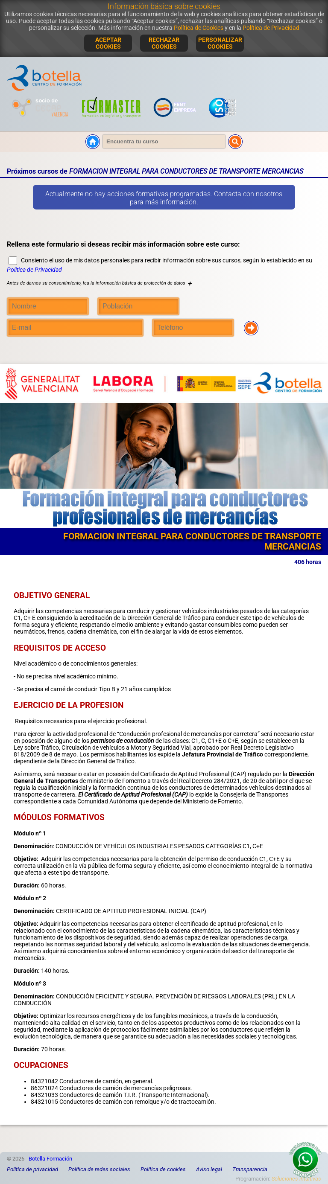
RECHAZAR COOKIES (164, 43)
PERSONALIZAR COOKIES (220, 43)
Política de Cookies (198, 27)
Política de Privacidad (271, 27)
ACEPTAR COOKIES (108, 43)
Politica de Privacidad (34, 269)
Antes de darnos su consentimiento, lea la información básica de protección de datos (99, 283)
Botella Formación (50, 1158)
